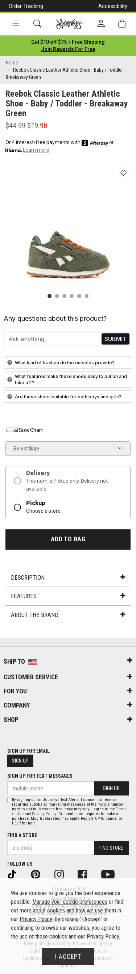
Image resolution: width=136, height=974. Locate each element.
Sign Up (20, 761)
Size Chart (24, 430)
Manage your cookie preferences (69, 901)
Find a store (22, 835)
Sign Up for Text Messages (40, 776)
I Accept (68, 956)
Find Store (111, 848)
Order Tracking (26, 6)
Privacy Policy (44, 813)
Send (115, 339)
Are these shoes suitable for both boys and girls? (63, 396)
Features (68, 596)
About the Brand (68, 615)
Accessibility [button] (112, 6)
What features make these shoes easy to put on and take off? (66, 379)
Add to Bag (68, 539)
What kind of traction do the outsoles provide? (60, 362)
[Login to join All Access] (68, 42)
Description (68, 577)
